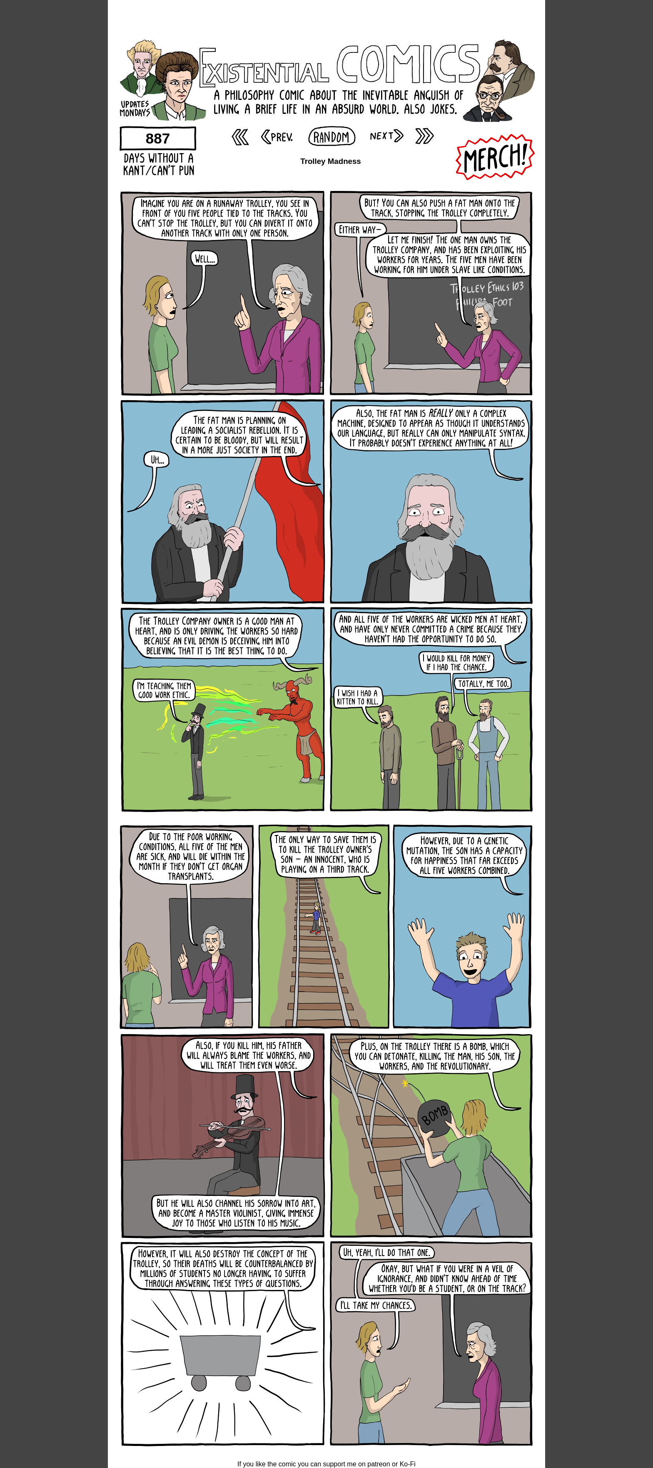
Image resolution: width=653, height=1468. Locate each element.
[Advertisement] (326, 18)
